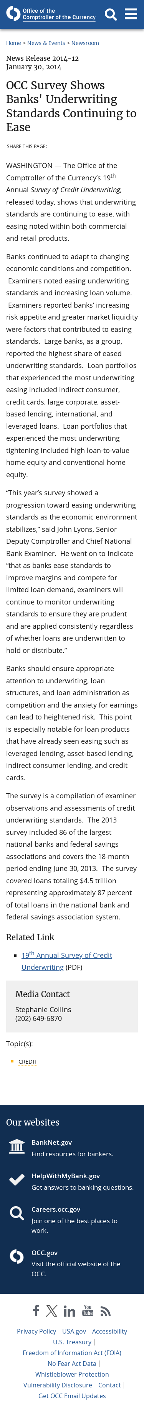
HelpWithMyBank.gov (65, 1175)
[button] (111, 14)
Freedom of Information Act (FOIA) (72, 1353)
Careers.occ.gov (55, 1209)
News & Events (46, 43)
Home (13, 43)
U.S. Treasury (72, 1342)
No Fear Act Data (72, 1363)
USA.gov (74, 1331)
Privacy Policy (36, 1331)
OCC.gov (44, 1252)
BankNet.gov (51, 1142)
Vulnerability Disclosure (57, 1385)
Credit (27, 1061)
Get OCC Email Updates (72, 1396)
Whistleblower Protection (72, 1374)
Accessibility (109, 1331)
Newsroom (85, 43)
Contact (109, 1385)
